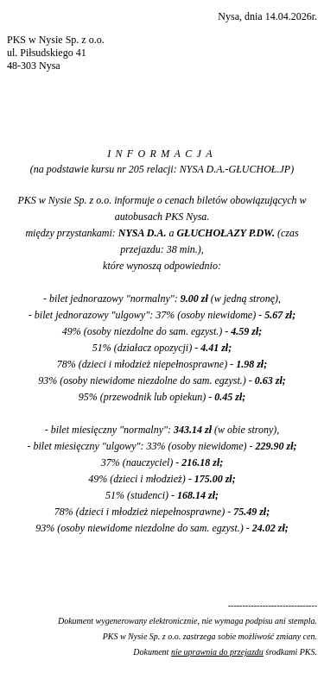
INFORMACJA (162, 154)
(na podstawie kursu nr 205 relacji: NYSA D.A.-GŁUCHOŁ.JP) (162, 169)
